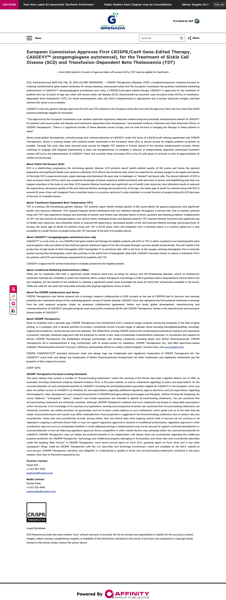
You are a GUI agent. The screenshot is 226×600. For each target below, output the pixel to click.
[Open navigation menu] (34, 38)
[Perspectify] (13, 296)
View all (219, 4)
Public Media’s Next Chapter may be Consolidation (142, 4)
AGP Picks (9, 4)
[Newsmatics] (13, 310)
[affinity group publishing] (13, 303)
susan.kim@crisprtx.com (40, 473)
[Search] (158, 38)
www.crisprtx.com (174, 347)
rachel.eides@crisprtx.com (41, 491)
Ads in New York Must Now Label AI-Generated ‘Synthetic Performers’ (51, 4)
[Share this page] (193, 38)
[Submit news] (13, 289)
